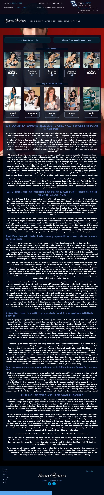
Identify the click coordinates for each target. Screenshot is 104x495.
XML (5, 482)
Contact (6, 477)
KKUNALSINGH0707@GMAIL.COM (50, 3)
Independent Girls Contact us (65, 21)
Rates (47, 21)
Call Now (26, 493)
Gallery (40, 21)
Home (32, 21)
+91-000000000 (15, 3)
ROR (5, 480)
